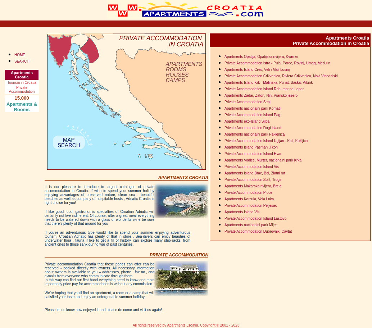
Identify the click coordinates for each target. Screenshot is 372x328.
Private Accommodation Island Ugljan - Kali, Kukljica (266, 141)
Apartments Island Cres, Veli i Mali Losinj (257, 70)
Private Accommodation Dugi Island (252, 128)
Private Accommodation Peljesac (250, 206)
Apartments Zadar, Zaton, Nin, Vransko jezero (261, 95)
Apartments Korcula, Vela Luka (249, 199)
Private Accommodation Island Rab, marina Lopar (264, 89)
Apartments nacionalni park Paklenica (254, 134)
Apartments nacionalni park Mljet (250, 225)
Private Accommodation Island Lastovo (255, 218)
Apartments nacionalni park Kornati (252, 108)
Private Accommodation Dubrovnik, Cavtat (258, 231)
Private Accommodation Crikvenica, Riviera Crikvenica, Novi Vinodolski (280, 76)
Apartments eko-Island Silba (246, 121)
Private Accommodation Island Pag (252, 115)
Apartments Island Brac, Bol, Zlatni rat (254, 173)
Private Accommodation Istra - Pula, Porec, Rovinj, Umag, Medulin (277, 63)
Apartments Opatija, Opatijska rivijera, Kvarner (261, 57)
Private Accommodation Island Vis (251, 167)
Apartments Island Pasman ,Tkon (251, 147)
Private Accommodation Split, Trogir (252, 180)
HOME (19, 55)
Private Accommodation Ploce (248, 193)
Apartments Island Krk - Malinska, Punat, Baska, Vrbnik (268, 83)
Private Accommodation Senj (247, 102)
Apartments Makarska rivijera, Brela (252, 186)
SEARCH (22, 61)
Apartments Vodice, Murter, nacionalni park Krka (262, 160)
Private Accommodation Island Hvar (252, 154)
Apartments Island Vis (241, 212)
